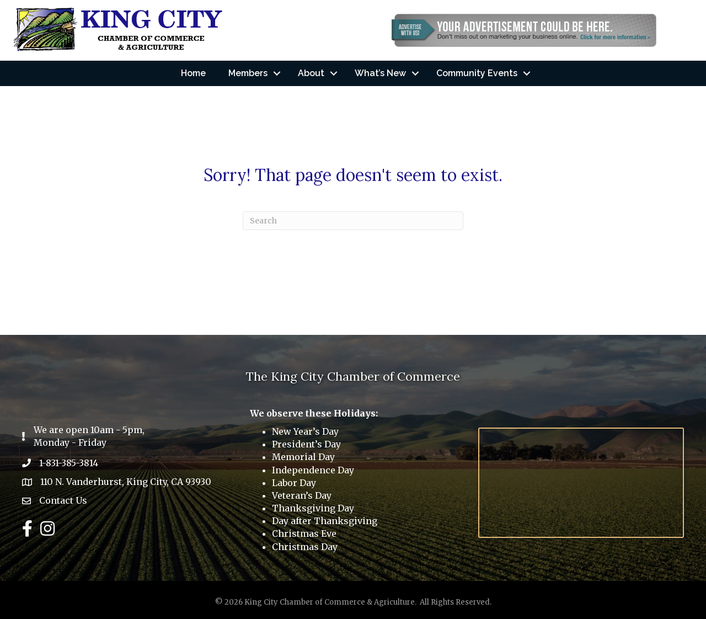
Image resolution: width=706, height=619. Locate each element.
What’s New (380, 73)
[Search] (353, 220)
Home (193, 73)
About (311, 73)
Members (248, 73)
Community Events (476, 73)
